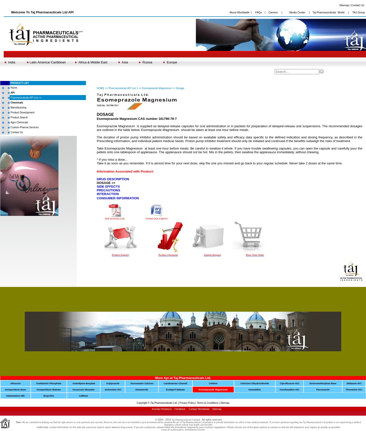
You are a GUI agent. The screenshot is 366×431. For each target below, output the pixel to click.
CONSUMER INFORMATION (118, 198)
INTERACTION (108, 194)
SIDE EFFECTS (108, 186)
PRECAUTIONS (108, 190)
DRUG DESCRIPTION (113, 179)
